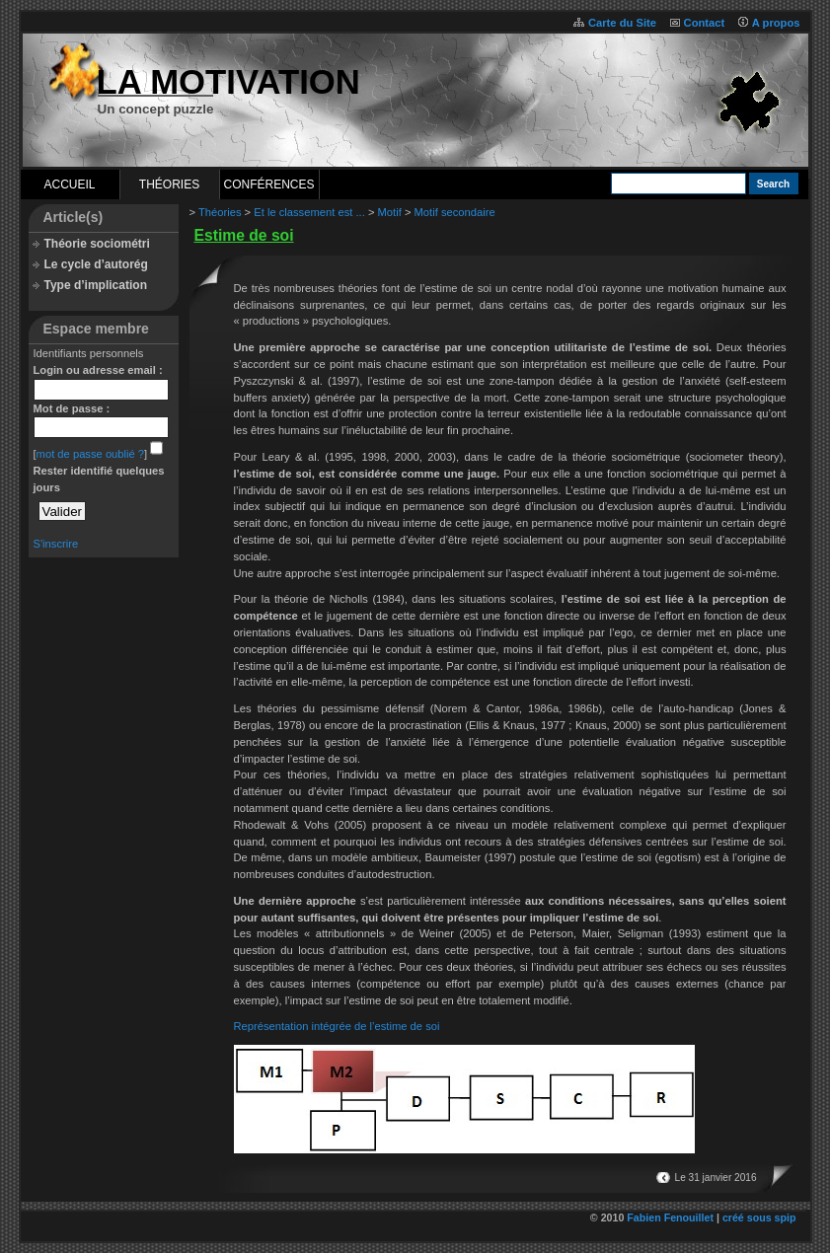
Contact (704, 23)
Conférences (268, 184)
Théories (169, 184)
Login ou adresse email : (98, 370)
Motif (390, 212)
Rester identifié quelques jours (99, 479)
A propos (776, 23)
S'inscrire (56, 544)
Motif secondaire (455, 212)
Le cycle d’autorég (96, 264)
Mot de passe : (72, 408)
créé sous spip (759, 1217)
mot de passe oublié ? (90, 454)
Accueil (69, 184)
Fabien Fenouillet (670, 1217)
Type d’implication (95, 285)
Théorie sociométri (97, 244)
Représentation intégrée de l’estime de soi (337, 1026)
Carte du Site (622, 23)
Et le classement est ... (309, 212)
